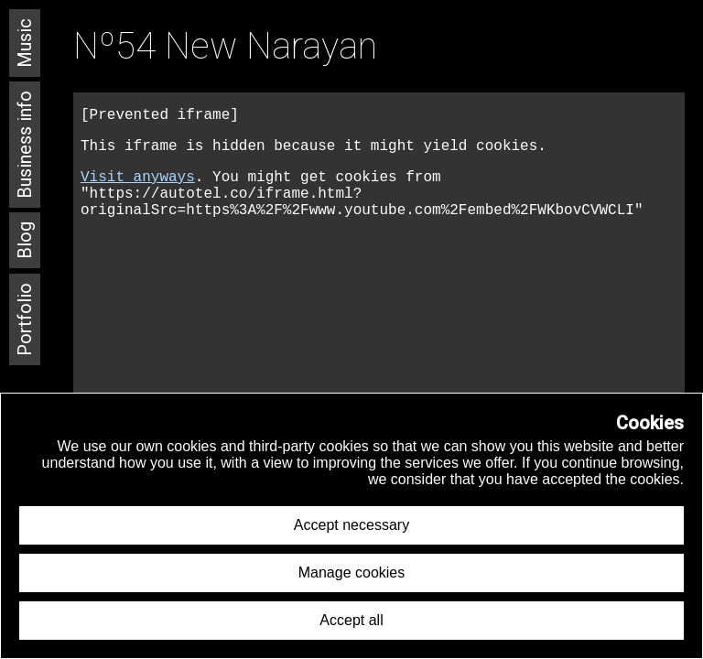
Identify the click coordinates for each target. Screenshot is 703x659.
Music (25, 43)
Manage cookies (352, 572)
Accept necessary (351, 525)
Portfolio (25, 319)
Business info (25, 145)
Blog (25, 240)
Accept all (351, 620)
